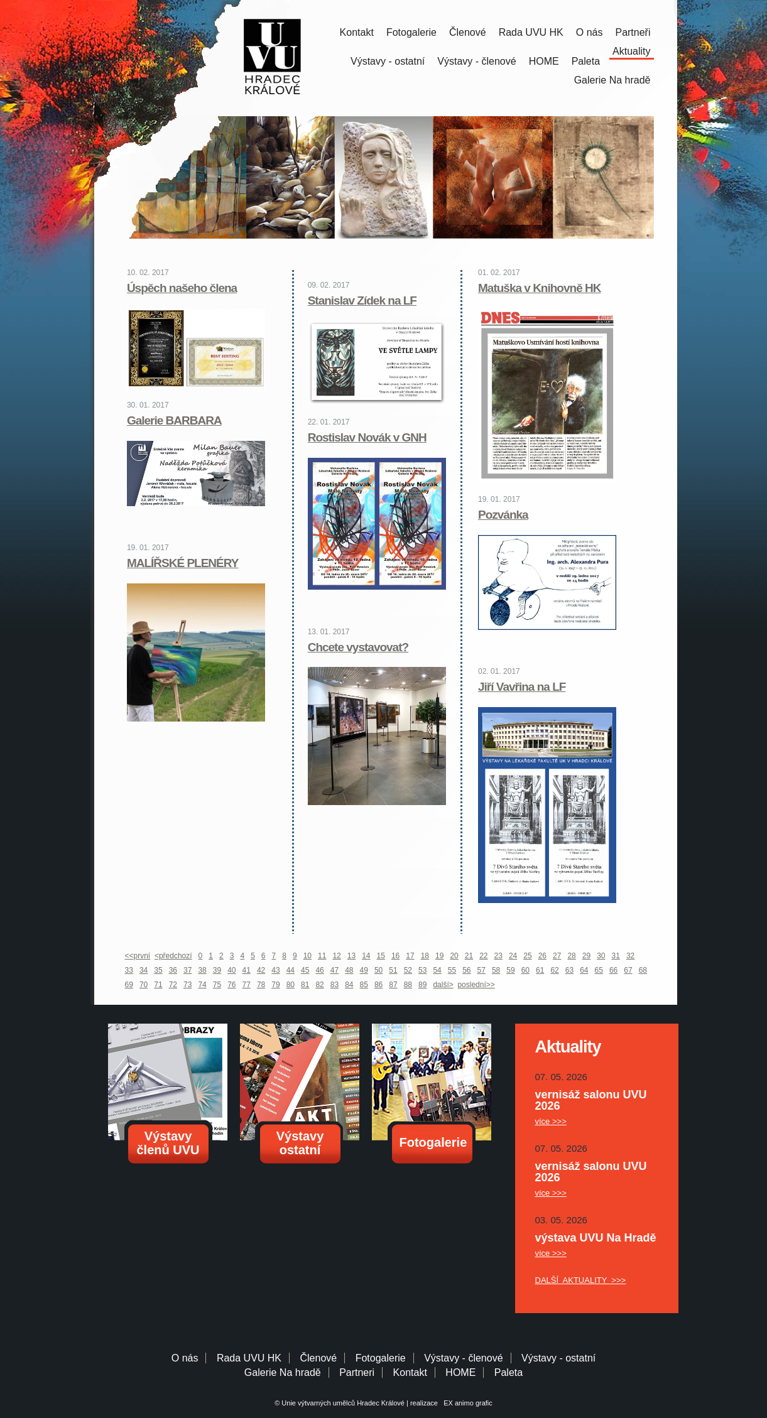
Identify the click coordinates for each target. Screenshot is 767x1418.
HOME (544, 61)
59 (510, 970)
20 (454, 955)
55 (452, 970)
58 (496, 970)
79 (275, 984)
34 (143, 970)
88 (408, 984)
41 (246, 970)
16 (395, 955)
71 (158, 984)
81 (305, 984)
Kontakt (357, 32)
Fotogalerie (411, 32)
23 (498, 955)
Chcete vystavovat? (358, 647)
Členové (467, 32)
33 (129, 970)
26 (542, 955)
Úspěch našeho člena (182, 288)
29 (586, 955)
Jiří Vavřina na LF (521, 686)
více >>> (551, 1121)
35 (158, 970)
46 (319, 970)
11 (322, 955)
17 (410, 955)
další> (443, 984)
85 (364, 984)
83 (334, 984)
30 (601, 955)
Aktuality (631, 51)
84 (349, 984)
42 (261, 970)
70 (143, 984)
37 (187, 970)
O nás (589, 32)
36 (173, 970)
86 (378, 984)
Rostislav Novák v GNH (367, 437)
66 (613, 970)
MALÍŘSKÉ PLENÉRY (183, 563)
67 (628, 970)
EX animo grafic (466, 1403)
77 (246, 984)
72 (173, 984)
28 (571, 955)
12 (336, 955)
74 (202, 984)
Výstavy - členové (476, 61)
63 (569, 970)
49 (364, 970)
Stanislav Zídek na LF (362, 300)
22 (483, 955)
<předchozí (173, 955)
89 (422, 984)
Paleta (586, 61)
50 (378, 970)
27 (557, 955)
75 (217, 984)
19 (439, 955)
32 (630, 955)
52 (408, 970)
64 (584, 970)
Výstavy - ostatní (388, 61)
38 (202, 970)
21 (469, 955)
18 (425, 955)
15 (381, 955)
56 (466, 970)
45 (305, 970)
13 (351, 955)
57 (481, 970)
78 (261, 984)
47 (334, 970)
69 (129, 984)
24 (513, 955)
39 (217, 970)
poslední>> (475, 984)
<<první (138, 955)
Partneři (632, 32)
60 (525, 970)
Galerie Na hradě (282, 1372)
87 (393, 984)
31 (616, 955)
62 (554, 970)
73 (187, 984)
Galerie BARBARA (174, 420)
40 (231, 970)
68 (643, 970)
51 (393, 970)
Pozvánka (503, 514)
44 (290, 970)
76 (231, 984)
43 (275, 970)
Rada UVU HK (531, 32)
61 (540, 970)
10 (307, 955)
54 (437, 970)
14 (366, 955)
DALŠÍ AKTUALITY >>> (580, 1280)
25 (527, 955)
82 (319, 984)
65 (599, 970)
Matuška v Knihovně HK (539, 288)
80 (290, 984)
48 (349, 970)
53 (422, 970)
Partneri (356, 1372)
